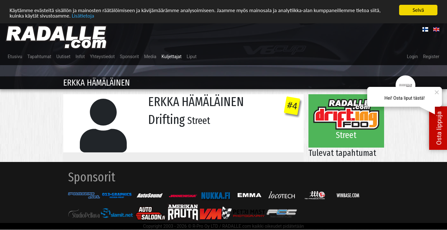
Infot (80, 56)
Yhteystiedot (102, 56)
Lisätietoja (83, 15)
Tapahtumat (39, 56)
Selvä (418, 10)
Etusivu (15, 56)
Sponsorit (129, 56)
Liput (192, 56)
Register (431, 56)
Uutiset (64, 56)
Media (150, 56)
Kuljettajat (172, 56)
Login (412, 56)
